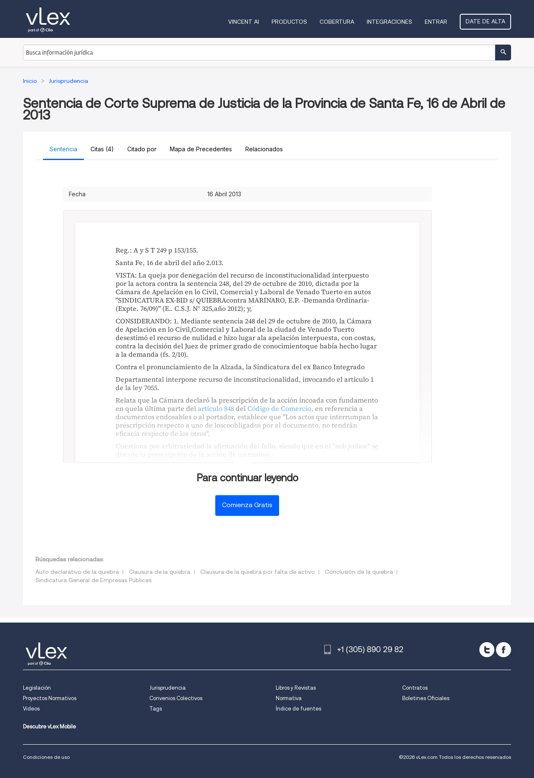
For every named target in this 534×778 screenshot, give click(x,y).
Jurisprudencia (167, 688)
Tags (155, 708)
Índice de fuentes (298, 708)
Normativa (289, 698)
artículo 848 (216, 408)
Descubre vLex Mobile (49, 726)
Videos (31, 708)
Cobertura (337, 21)
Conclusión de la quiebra (359, 571)
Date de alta (485, 21)
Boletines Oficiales (425, 698)
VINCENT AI (243, 21)
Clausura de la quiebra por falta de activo (257, 571)
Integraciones (389, 21)
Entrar (436, 21)
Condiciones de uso (46, 757)
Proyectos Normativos (49, 698)
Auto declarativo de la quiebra (77, 571)
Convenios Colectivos (175, 698)
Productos (289, 21)
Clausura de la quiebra (159, 571)
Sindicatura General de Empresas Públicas (93, 580)
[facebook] (503, 649)
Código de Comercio (279, 408)
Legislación (37, 688)
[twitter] (486, 649)
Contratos (415, 688)
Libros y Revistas (296, 688)
